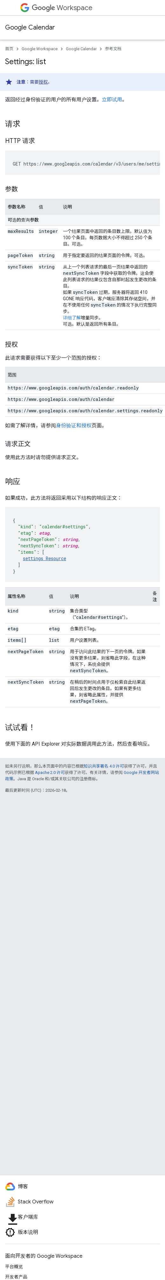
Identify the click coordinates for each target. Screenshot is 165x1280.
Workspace (62, 7)
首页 (9, 48)
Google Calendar (30, 27)
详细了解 (72, 317)
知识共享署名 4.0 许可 (104, 766)
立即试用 (112, 100)
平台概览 (14, 1266)
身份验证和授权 (74, 426)
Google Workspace (40, 48)
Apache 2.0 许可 (50, 772)
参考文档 (113, 48)
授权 (43, 82)
